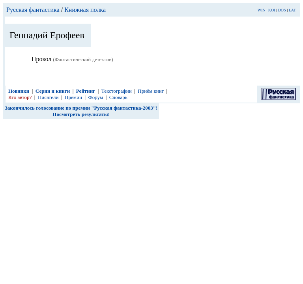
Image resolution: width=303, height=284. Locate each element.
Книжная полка (85, 9)
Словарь (118, 97)
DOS (282, 10)
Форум (95, 97)
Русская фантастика (33, 9)
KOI (271, 10)
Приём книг (151, 91)
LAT (292, 10)
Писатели (48, 97)
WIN (262, 10)
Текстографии (116, 91)
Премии (73, 97)
